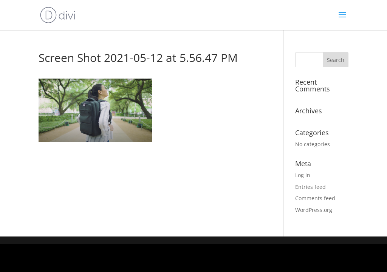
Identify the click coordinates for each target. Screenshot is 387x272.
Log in (302, 175)
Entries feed (310, 186)
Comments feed (315, 198)
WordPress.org (313, 209)
